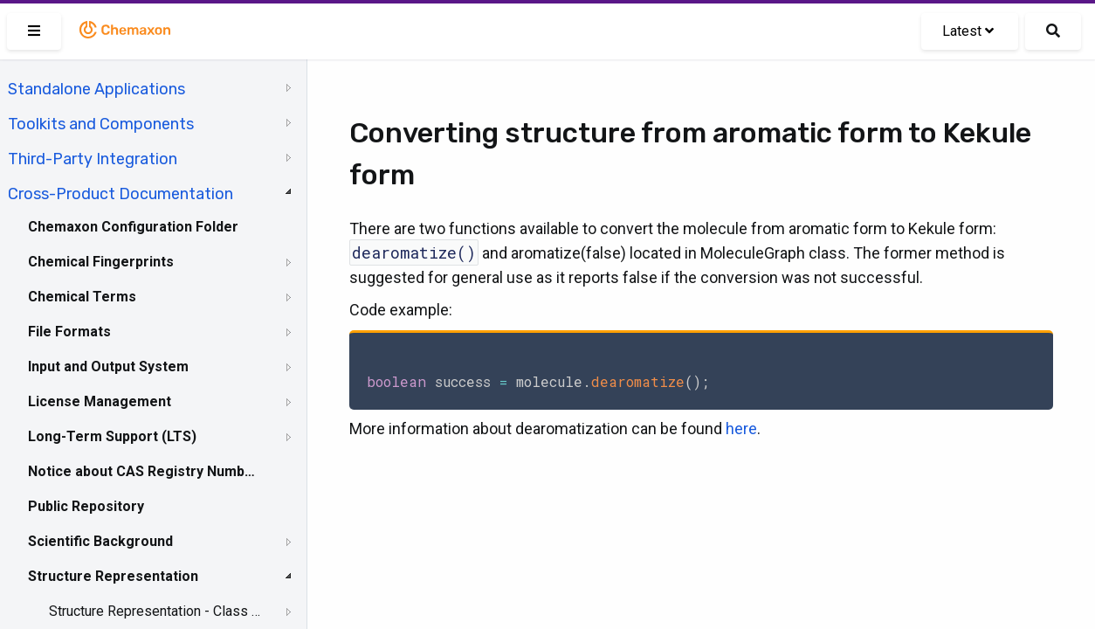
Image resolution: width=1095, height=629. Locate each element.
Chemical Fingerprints (101, 261)
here (741, 428)
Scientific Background (100, 541)
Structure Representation (113, 576)
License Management (99, 401)
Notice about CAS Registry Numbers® (142, 471)
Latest (968, 31)
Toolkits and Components (101, 124)
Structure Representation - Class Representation (154, 611)
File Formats (69, 331)
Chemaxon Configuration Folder (133, 226)
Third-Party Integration (92, 159)
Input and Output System (108, 366)
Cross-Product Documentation (120, 194)
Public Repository (86, 506)
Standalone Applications (96, 89)
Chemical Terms (82, 296)
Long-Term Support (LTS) (112, 436)
